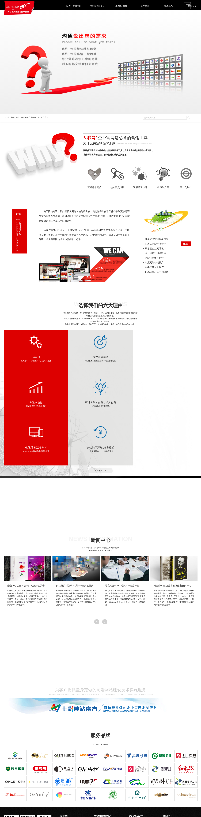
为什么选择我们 (66, 776)
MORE (185, 244)
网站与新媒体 (134, 783)
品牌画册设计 (134, 780)
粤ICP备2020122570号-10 (28, 796)
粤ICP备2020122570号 (127, 808)
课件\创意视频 (134, 786)
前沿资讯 (166, 780)
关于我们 (145, 6)
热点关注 (166, 783)
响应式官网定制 (73, 6)
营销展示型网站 (97, 6)
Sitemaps (140, 808)
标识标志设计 (121, 6)
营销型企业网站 (100, 776)
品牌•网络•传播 (66, 780)
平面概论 (166, 776)
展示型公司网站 (100, 780)
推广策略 (166, 786)
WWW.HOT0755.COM (90, 319)
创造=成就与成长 (67, 783)
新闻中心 (168, 6)
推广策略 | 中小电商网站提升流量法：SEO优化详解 (27, 118)
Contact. (28, 806)
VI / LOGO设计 (135, 776)
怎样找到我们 (65, 786)
